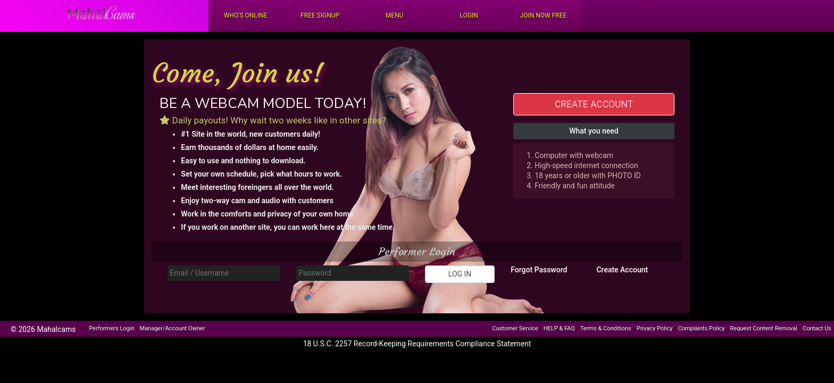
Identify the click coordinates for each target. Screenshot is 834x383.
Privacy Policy (655, 328)
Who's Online (246, 15)
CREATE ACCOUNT (594, 104)
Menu (395, 15)
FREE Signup (320, 15)
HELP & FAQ (559, 328)
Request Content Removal (763, 328)
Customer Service (515, 328)
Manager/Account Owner (172, 328)
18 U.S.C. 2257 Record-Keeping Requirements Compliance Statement (417, 343)
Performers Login (111, 328)
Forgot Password (539, 269)
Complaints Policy (701, 328)
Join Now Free (543, 15)
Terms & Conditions (605, 328)
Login (469, 15)
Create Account (622, 269)
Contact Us (817, 328)
